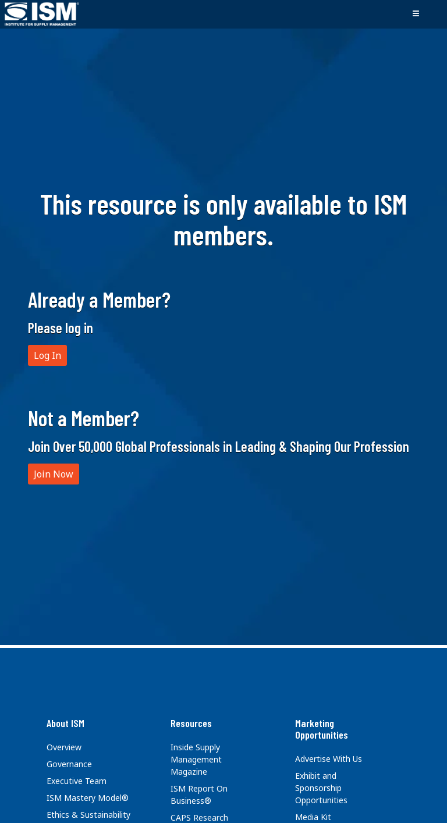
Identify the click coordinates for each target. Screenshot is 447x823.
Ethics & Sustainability (88, 814)
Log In (47, 355)
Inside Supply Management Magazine (196, 759)
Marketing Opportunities (321, 729)
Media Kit (313, 816)
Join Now (53, 474)
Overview (64, 747)
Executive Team (77, 780)
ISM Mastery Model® (88, 797)
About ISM (65, 723)
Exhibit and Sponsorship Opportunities (321, 788)
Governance (69, 763)
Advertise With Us (328, 758)
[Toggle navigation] (415, 14)
